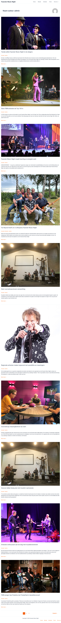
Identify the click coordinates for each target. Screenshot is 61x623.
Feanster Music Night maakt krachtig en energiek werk (19, 159)
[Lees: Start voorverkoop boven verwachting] (30, 264)
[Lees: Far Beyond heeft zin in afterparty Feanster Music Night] (30, 199)
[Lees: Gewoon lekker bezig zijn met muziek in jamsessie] (30, 463)
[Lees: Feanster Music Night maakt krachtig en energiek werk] (30, 140)
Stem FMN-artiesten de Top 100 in (12, 108)
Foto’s (51, 1)
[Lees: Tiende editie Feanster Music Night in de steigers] (30, 33)
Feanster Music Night (8, 2)
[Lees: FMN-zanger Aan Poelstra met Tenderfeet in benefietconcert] (30, 576)
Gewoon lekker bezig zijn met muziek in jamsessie (17, 488)
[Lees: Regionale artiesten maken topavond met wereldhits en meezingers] (30, 333)
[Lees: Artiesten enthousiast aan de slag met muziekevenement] (30, 522)
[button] (58, 1)
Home (36, 1)
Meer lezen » (3, 64)
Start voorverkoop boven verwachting (13, 289)
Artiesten (46, 1)
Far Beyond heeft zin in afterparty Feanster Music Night (19, 227)
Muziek (41, 1)
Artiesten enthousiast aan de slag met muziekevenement (20, 544)
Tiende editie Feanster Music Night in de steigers (17, 52)
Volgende (55, 613)
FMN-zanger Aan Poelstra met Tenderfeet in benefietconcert (21, 595)
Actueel (2, 55)
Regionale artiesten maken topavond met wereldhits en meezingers (23, 365)
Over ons (56, 1)
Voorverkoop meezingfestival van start (14, 426)
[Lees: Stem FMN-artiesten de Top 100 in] (30, 86)
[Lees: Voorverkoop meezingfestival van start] (30, 402)
